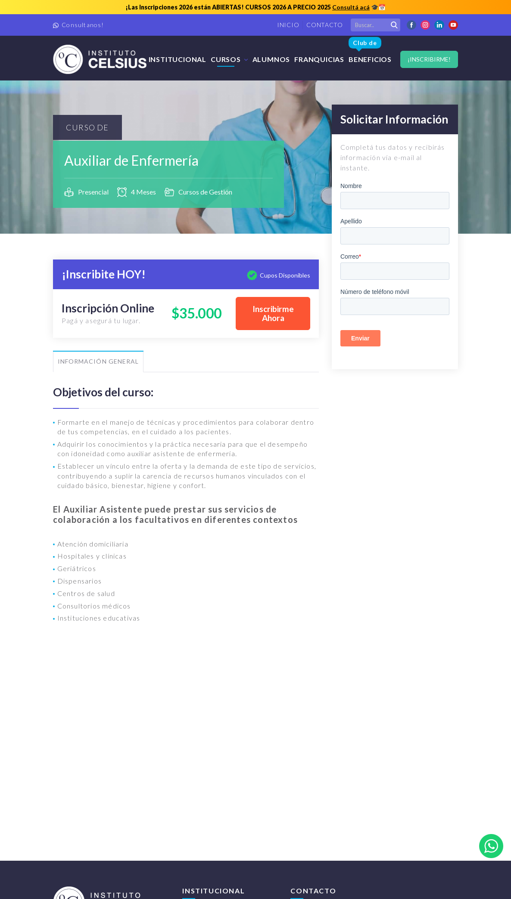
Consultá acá (351, 7)
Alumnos (271, 59)
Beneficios (370, 50)
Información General (98, 361)
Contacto (324, 24)
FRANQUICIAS (319, 59)
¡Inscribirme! (429, 59)
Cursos (226, 59)
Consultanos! (83, 24)
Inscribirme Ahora (273, 313)
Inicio (288, 24)
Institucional (177, 59)
